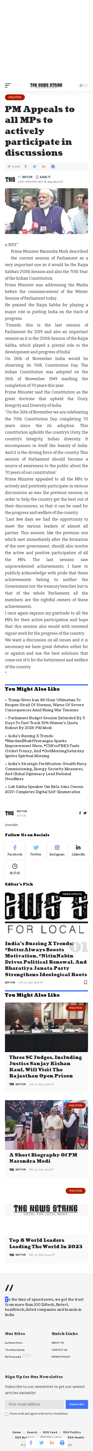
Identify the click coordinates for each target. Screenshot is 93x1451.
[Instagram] (57, 850)
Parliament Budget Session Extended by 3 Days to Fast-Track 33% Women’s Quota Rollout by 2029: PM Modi (45, 723)
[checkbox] (6, 1414)
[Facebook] (80, 813)
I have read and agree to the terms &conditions (39, 1413)
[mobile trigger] (9, 85)
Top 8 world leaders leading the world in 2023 (46, 1243)
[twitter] (85, 813)
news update (72, 894)
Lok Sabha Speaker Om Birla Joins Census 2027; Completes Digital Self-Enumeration (44, 789)
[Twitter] (35, 850)
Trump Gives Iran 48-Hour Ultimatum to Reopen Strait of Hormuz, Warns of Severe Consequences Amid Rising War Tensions (44, 705)
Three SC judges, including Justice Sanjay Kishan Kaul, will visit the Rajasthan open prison (45, 1067)
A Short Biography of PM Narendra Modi (43, 1158)
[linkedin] (78, 850)
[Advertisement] (46, 43)
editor (27, 176)
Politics (15, 97)
